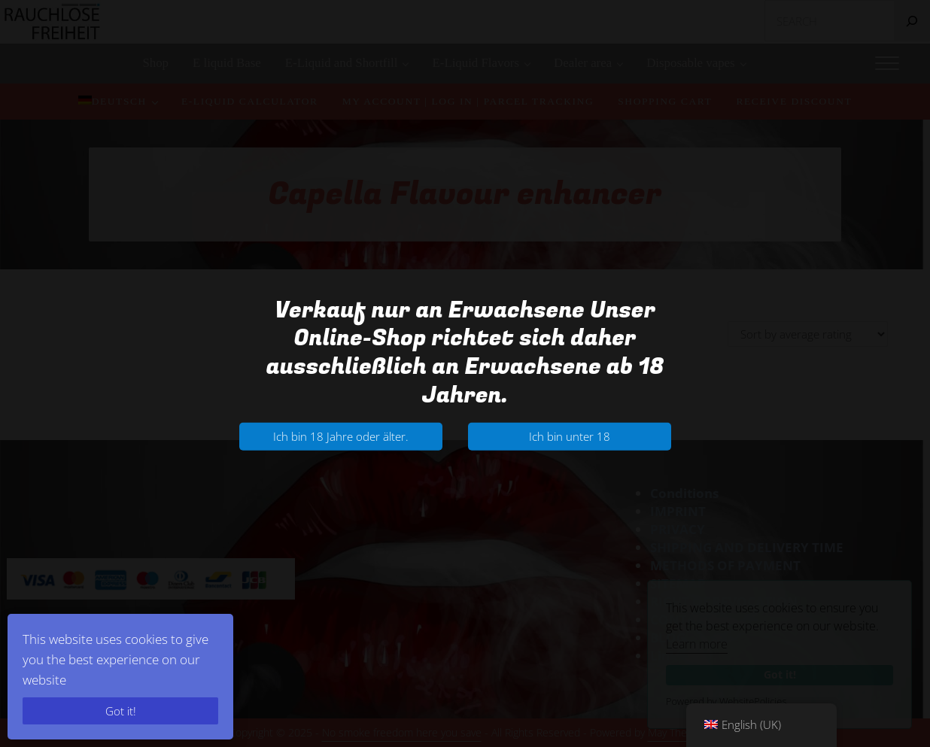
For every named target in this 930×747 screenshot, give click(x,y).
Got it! (120, 710)
